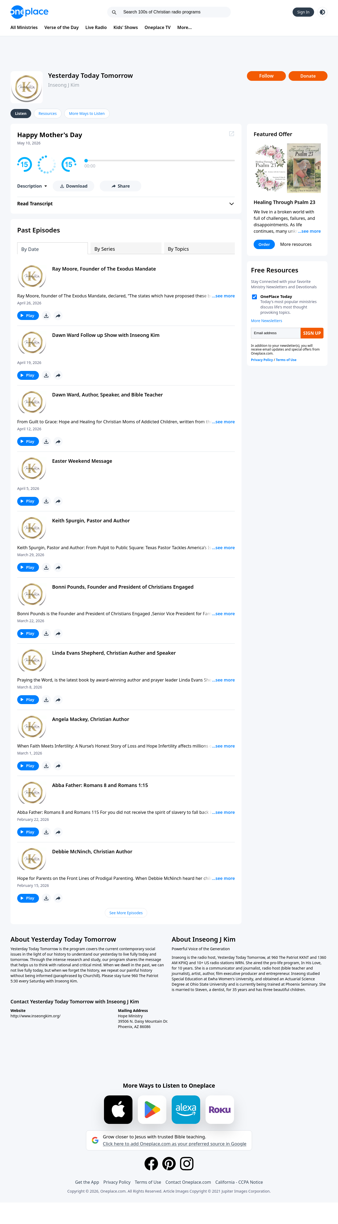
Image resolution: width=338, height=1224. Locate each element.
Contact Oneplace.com (188, 1182)
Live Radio (96, 27)
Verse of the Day (61, 27)
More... (184, 27)
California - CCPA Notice (239, 1182)
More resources (296, 244)
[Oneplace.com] (29, 12)
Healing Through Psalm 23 (284, 202)
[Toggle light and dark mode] (322, 12)
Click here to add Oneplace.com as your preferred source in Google (174, 1144)
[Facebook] (151, 1163)
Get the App (87, 1182)
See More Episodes (126, 912)
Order (264, 244)
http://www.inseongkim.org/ (35, 1015)
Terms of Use (148, 1182)
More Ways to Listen (87, 113)
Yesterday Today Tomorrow (90, 75)
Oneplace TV (158, 27)
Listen (21, 113)
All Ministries (24, 27)
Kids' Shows (125, 27)
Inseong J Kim (63, 85)
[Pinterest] (169, 1163)
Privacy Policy (117, 1182)
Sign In (303, 11)
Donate (308, 76)
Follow (266, 76)
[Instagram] (186, 1163)
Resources (48, 113)
